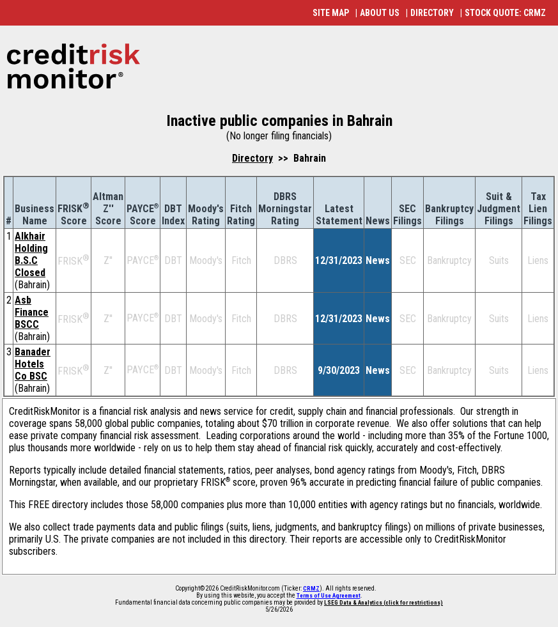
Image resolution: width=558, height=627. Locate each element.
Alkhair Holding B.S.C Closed (31, 254)
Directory (252, 158)
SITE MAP (331, 13)
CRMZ (311, 588)
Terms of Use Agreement (328, 595)
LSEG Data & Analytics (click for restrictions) (383, 603)
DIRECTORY (432, 13)
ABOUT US (379, 13)
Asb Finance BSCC (32, 312)
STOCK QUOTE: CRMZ (505, 13)
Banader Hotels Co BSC (32, 364)
